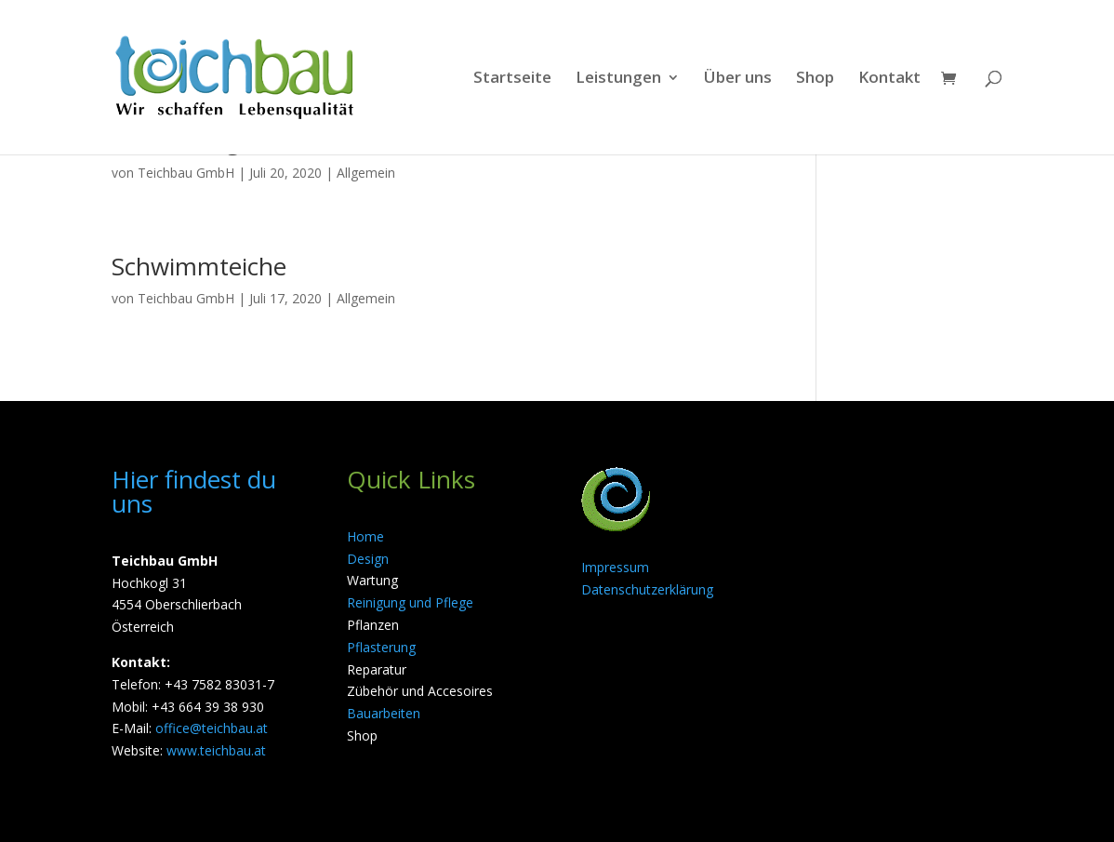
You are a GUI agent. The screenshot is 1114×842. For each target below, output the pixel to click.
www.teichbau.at (216, 750)
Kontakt (889, 79)
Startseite (512, 79)
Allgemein (366, 172)
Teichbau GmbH (186, 172)
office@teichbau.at (211, 728)
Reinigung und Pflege (410, 602)
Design (368, 559)
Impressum (615, 567)
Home (365, 536)
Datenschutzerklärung (647, 589)
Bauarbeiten (383, 713)
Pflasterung (381, 647)
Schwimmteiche (199, 266)
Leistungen (618, 79)
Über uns (738, 79)
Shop (815, 79)
